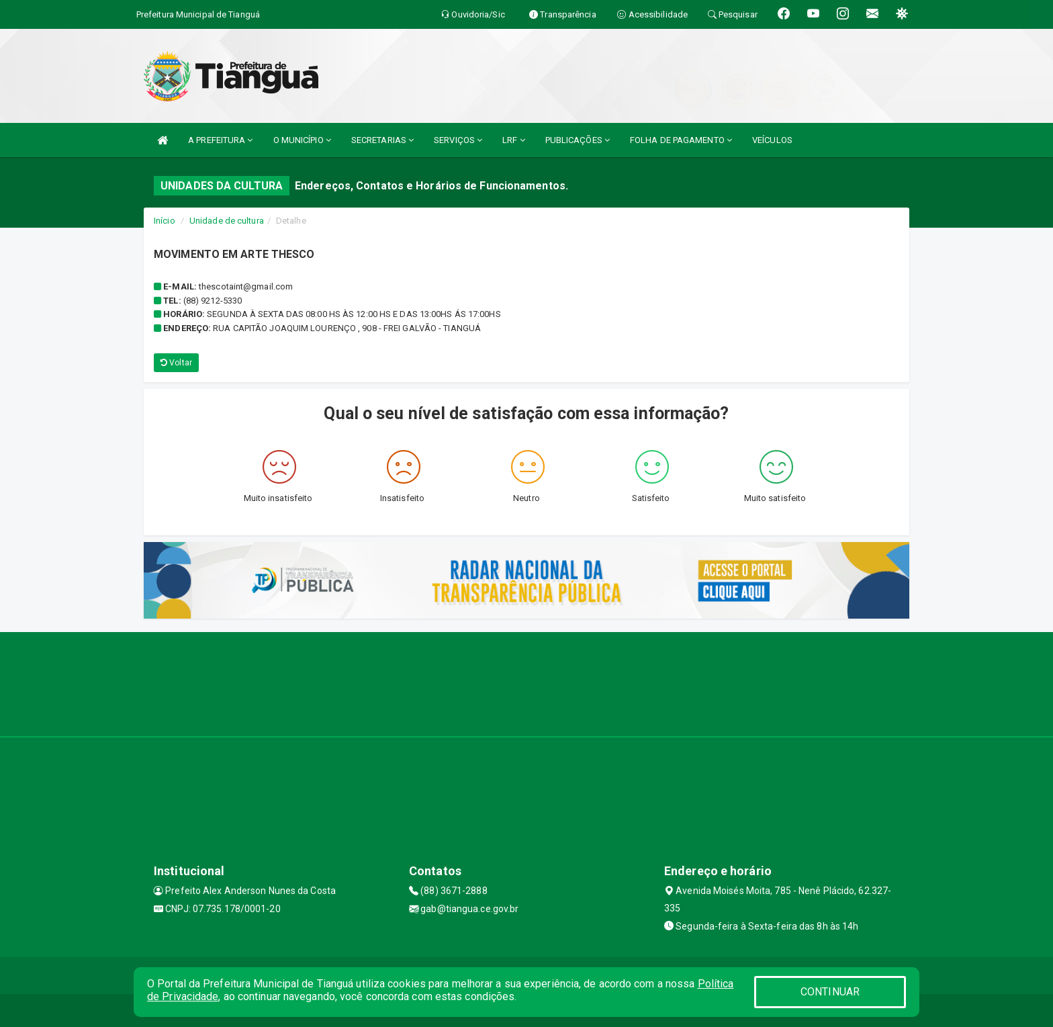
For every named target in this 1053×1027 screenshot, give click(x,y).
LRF (513, 140)
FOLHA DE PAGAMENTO (681, 140)
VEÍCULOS (772, 140)
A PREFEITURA (220, 140)
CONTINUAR (830, 991)
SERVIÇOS (458, 140)
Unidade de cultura (226, 221)
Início (164, 221)
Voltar (176, 362)
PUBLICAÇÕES (577, 140)
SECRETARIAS (382, 140)
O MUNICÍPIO (302, 140)
